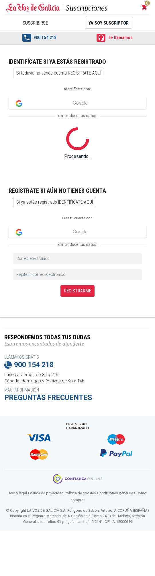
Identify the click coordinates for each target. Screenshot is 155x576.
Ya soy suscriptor (109, 23)
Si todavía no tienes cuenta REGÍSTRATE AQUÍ (58, 73)
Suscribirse (35, 23)
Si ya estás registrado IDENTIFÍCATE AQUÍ (54, 202)
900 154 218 (39, 38)
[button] (144, 7)
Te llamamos (114, 38)
